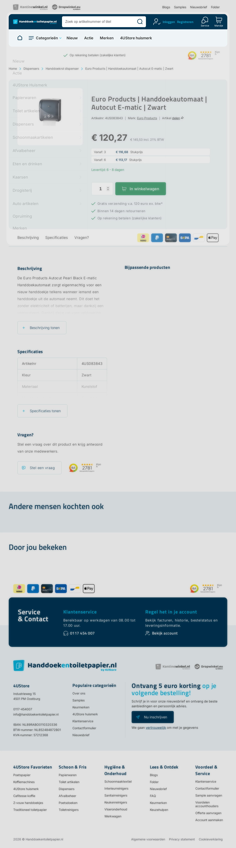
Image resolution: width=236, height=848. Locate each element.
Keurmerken (80, 707)
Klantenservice (80, 611)
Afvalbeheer (67, 796)
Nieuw (72, 38)
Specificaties (56, 237)
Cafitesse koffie (24, 796)
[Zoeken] (140, 21)
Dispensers (31, 68)
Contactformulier (84, 728)
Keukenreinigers (115, 802)
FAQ (153, 796)
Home (13, 68)
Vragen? (81, 237)
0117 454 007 (82, 633)
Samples (180, 7)
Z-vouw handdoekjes (28, 803)
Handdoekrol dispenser (62, 68)
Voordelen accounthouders (206, 804)
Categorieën (47, 38)
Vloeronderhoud (115, 809)
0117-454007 (22, 709)
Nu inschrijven (155, 717)
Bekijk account (165, 633)
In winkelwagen (144, 189)
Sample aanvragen (208, 795)
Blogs (166, 7)
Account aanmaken (209, 820)
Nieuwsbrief (198, 7)
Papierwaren (68, 775)
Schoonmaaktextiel (118, 781)
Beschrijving (28, 237)
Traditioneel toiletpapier (30, 810)
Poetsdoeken (68, 803)
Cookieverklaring (211, 839)
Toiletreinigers (69, 810)
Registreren (185, 21)
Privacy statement (182, 839)
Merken (107, 38)
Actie (88, 38)
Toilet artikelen (69, 782)
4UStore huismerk (136, 38)
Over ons (78, 693)
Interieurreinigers (116, 788)
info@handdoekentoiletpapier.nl (36, 714)
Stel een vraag (42, 468)
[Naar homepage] (19, 38)
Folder (215, 7)
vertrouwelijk (156, 728)
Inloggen (169, 21)
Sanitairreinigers (115, 795)
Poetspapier (21, 775)
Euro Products (147, 118)
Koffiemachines (24, 782)
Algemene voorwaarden (148, 839)
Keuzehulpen (159, 810)
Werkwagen (112, 816)
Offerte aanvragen (208, 813)
